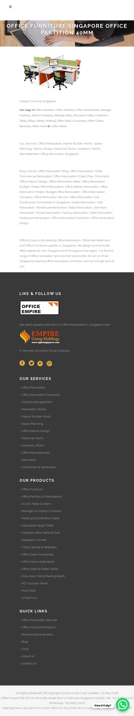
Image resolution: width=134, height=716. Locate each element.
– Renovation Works (32, 409)
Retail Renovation (80, 207)
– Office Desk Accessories (36, 554)
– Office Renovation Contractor (39, 394)
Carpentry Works (88, 148)
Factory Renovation (75, 212)
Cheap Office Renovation (47, 186)
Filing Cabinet (35, 120)
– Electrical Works (31, 438)
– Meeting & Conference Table (39, 518)
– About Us (26, 656)
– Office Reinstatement (34, 452)
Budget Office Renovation (63, 192)
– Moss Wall (27, 590)
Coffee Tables (58, 126)
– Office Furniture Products (37, 627)
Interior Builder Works (77, 143)
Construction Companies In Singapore (44, 202)
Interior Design (43, 148)
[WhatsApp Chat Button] (122, 704)
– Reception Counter (33, 540)
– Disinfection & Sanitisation (37, 467)
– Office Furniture (31, 489)
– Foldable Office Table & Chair (39, 532)
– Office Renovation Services (38, 620)
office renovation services (48, 256)
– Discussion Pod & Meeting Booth (42, 576)
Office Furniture (45, 109)
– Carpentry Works (31, 445)
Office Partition (65, 109)
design (86, 245)
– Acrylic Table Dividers (35, 503)
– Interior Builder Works (35, 416)
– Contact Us (27, 663)
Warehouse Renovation (51, 207)
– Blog (23, 641)
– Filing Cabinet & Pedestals (38, 547)
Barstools (25, 126)
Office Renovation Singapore (60, 154)
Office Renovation (50, 143)
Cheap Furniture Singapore (37, 101)
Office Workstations (87, 109)
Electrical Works (65, 148)
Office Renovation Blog (53, 171)
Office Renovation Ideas (64, 181)
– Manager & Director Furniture (40, 511)
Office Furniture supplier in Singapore (50, 245)
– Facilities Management (35, 402)
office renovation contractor (64, 261)
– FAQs (24, 649)
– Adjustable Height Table (36, 525)
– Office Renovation (32, 387)
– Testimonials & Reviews (36, 634)
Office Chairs (95, 120)
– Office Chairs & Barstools (36, 561)
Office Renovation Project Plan (73, 176)
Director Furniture (42, 115)
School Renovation (48, 212)
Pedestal (50, 120)
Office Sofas (39, 126)
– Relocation (27, 460)
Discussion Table (83, 115)
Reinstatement (29, 154)
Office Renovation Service (51, 197)
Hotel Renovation (101, 212)
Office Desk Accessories (71, 120)
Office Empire (28, 240)
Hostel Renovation (83, 202)
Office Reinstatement (96, 240)
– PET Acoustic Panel (33, 583)
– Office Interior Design (34, 431)
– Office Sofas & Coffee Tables (38, 569)
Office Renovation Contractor (70, 218)
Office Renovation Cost (84, 197)
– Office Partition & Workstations (40, 496)
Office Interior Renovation (82, 186)
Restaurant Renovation (34, 218)
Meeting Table (63, 115)
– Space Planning (31, 423)
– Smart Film (28, 598)
